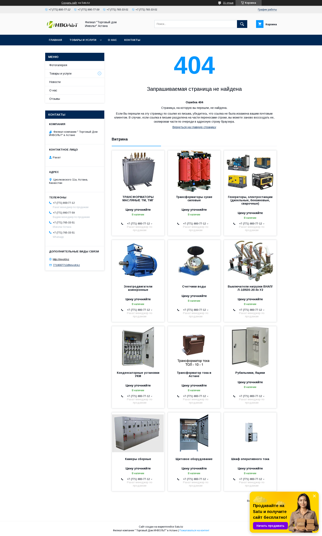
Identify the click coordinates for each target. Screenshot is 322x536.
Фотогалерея (58, 65)
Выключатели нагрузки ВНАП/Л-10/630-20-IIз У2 (250, 288)
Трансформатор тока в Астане (194, 374)
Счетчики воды (194, 286)
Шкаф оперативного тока (250, 459)
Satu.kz (179, 526)
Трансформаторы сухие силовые (194, 198)
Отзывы (54, 98)
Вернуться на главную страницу (194, 127)
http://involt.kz (61, 259)
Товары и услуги (82, 39)
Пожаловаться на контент (194, 530)
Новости (55, 82)
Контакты (132, 39)
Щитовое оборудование (194, 459)
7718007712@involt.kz (66, 265)
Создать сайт (69, 2)
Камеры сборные (138, 459)
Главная (55, 39)
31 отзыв (228, 2)
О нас (112, 39)
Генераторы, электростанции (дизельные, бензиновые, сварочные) (250, 200)
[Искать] (242, 24)
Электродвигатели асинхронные (138, 288)
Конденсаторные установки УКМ (138, 374)
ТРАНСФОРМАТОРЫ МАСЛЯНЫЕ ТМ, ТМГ (138, 198)
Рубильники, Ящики (250, 372)
